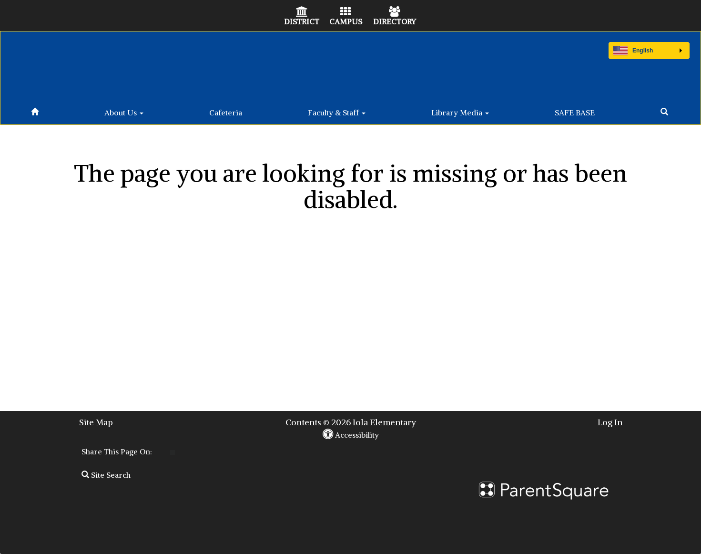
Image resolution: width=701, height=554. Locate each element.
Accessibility (351, 435)
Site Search (106, 475)
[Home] (35, 110)
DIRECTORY (394, 21)
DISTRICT (301, 21)
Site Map (96, 422)
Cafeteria (225, 112)
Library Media (460, 112)
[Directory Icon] (394, 12)
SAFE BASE (575, 112)
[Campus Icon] (345, 12)
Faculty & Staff (337, 112)
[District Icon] (302, 12)
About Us (123, 112)
